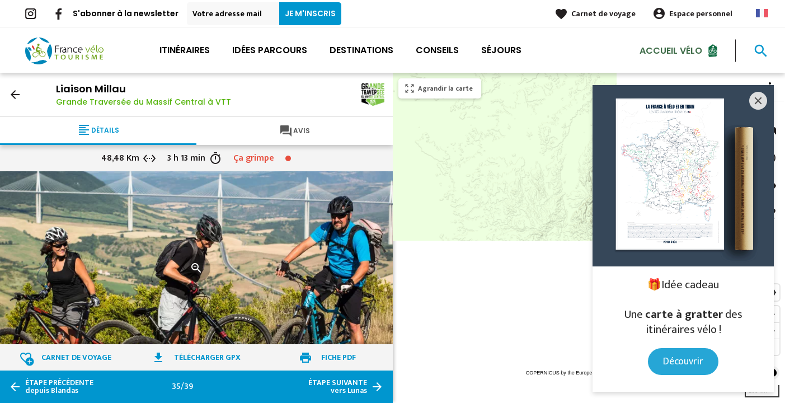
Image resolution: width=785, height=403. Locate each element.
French (762, 13)
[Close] (758, 101)
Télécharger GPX (207, 357)
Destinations (361, 50)
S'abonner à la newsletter (125, 13)
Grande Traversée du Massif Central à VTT (143, 101)
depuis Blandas (59, 387)
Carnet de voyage (603, 13)
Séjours (501, 50)
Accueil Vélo (671, 50)
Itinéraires (184, 50)
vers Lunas (337, 387)
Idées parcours (269, 50)
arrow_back (15, 94)
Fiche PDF (338, 357)
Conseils (437, 50)
